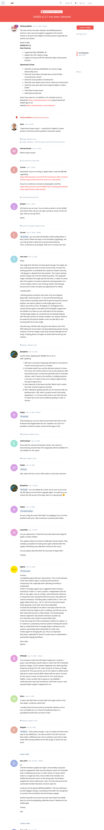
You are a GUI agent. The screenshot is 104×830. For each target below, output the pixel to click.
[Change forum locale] (68, 3)
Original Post (82, 34)
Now (79, 72)
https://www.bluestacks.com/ (39, 100)
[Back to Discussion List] (3, 3)
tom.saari (26, 571)
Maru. (25, 732)
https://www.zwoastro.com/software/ (40, 105)
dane (25, 469)
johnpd (25, 237)
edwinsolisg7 (28, 511)
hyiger (25, 490)
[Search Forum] (61, 3)
